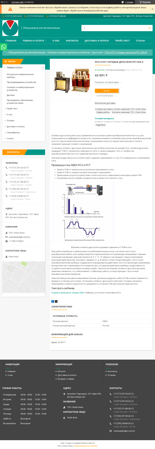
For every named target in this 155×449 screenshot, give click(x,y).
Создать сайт (18, 2)
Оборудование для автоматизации (26, 52)
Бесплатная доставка (105, 103)
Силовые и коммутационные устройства (69, 52)
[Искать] (149, 28)
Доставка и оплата (97, 40)
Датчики (11, 95)
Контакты (72, 40)
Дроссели (97, 52)
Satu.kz (91, 443)
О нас (56, 40)
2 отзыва (129, 2)
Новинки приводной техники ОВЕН (68, 293)
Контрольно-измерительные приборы (20, 75)
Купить (106, 91)
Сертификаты (13, 132)
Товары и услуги (33, 40)
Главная (11, 40)
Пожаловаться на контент (86, 446)
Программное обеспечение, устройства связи (20, 101)
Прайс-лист (122, 40)
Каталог (62, 371)
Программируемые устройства (21, 82)
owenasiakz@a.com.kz (19, 237)
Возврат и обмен (66, 379)
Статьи (140, 40)
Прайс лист (12, 108)
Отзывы (10, 120)
